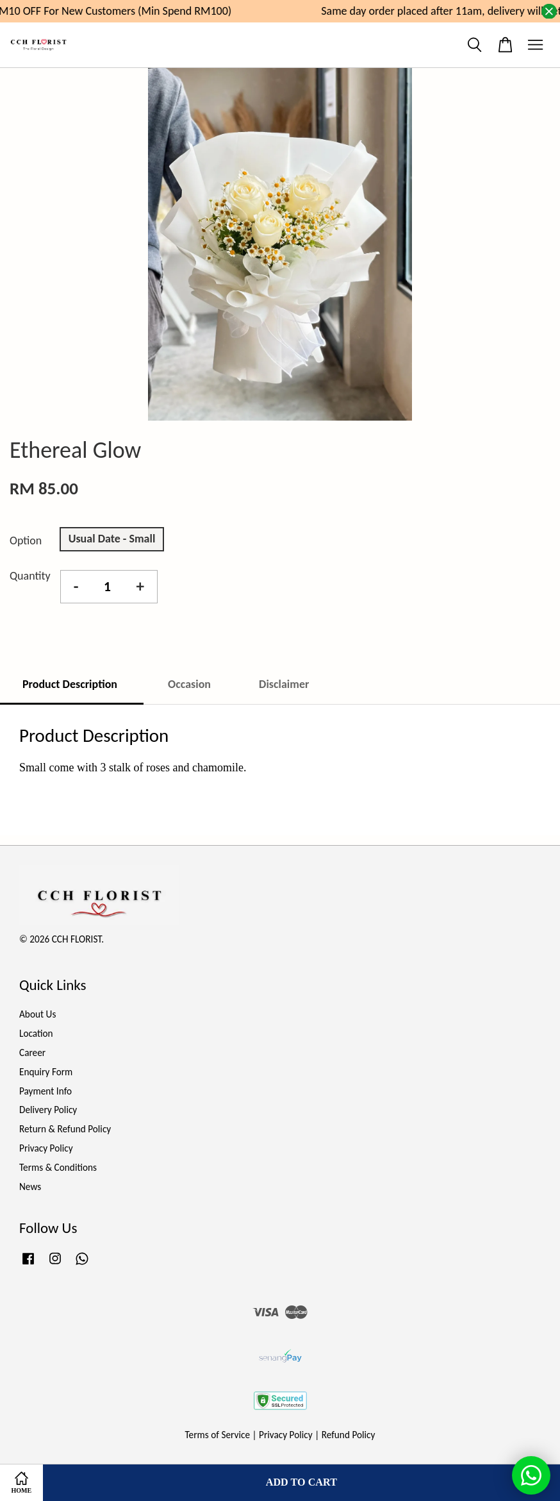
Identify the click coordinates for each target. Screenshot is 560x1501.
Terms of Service (218, 1435)
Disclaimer (284, 684)
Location (36, 1033)
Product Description (71, 684)
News (30, 1186)
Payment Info (45, 1091)
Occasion (189, 684)
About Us (37, 1014)
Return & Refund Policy (65, 1129)
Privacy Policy (46, 1148)
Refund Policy (348, 1435)
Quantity (30, 576)
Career (32, 1052)
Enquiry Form (45, 1072)
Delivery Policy (48, 1109)
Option (26, 540)
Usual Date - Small (112, 539)
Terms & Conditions (58, 1167)
